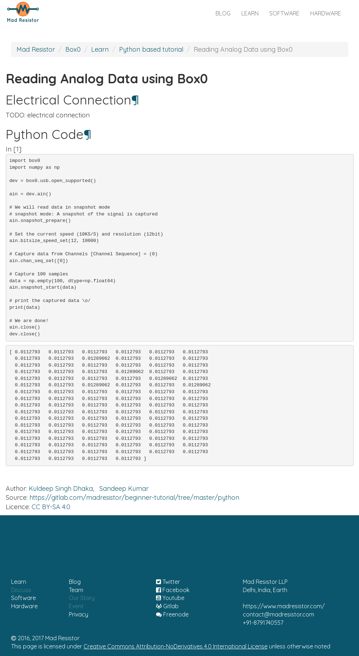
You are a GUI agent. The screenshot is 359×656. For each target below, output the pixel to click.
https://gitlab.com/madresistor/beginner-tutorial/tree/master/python (134, 497)
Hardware (24, 606)
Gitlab (167, 606)
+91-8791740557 (263, 622)
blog (223, 13)
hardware (325, 13)
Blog (75, 581)
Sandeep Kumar (123, 488)
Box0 (73, 49)
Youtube (170, 597)
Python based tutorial (151, 49)
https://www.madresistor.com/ (284, 606)
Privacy (78, 614)
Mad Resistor (35, 49)
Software (23, 597)
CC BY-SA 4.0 (51, 507)
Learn (100, 49)
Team (76, 590)
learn (250, 13)
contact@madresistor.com (278, 614)
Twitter (168, 581)
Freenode (172, 614)
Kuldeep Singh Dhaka (61, 488)
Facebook (172, 590)
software (284, 13)
